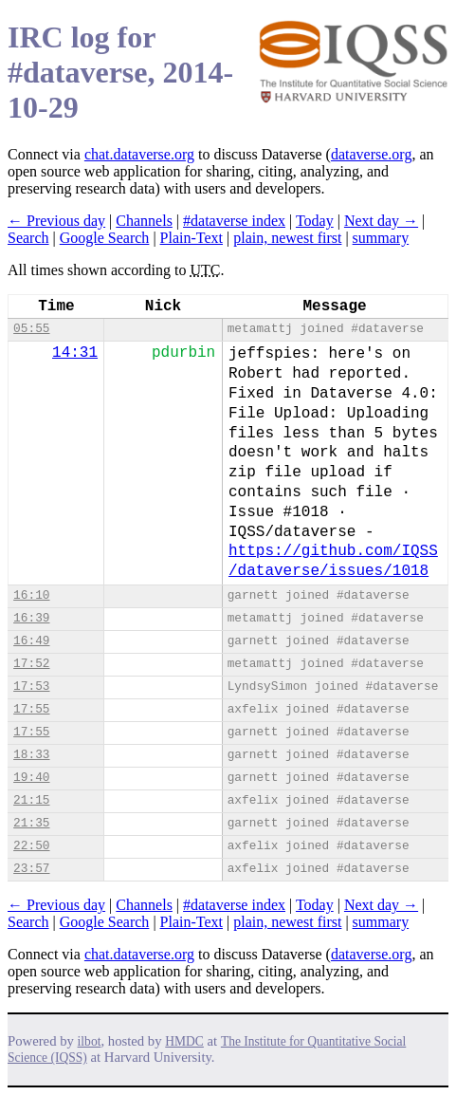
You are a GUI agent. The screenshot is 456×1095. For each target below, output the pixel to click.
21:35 (31, 823)
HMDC (184, 1041)
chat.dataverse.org (139, 154)
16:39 (31, 618)
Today (315, 221)
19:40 (31, 777)
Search (28, 238)
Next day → (381, 221)
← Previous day (56, 221)
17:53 (31, 686)
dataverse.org (371, 154)
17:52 (31, 664)
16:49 (31, 641)
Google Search (105, 238)
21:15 (31, 800)
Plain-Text (191, 238)
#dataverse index (234, 221)
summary (381, 238)
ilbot (89, 1041)
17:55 (31, 709)
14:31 (75, 353)
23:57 (31, 869)
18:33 (31, 755)
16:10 (31, 595)
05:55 (31, 329)
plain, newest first (287, 238)
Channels (144, 221)
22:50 (31, 846)
